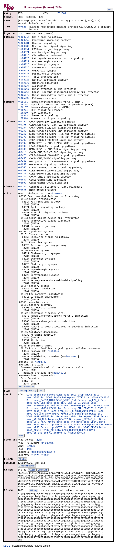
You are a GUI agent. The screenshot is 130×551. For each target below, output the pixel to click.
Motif (21, 436)
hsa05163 (23, 89)
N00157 (22, 131)
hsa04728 (23, 73)
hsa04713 (23, 55)
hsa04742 (23, 77)
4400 (29, 449)
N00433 (22, 158)
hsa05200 (23, 98)
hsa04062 (23, 40)
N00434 (22, 161)
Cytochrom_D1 (57, 433)
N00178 (22, 137)
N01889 (22, 180)
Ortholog (23, 391)
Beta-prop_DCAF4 (92, 425)
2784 (39, 440)
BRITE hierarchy (26, 387)
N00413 (22, 152)
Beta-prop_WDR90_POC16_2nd (44, 408)
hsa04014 (23, 37)
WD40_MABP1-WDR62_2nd (59, 414)
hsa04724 (23, 61)
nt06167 (23, 107)
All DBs (22, 459)
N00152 (22, 122)
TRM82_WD (47, 430)
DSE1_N (102, 408)
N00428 (22, 155)
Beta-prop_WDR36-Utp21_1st (74, 406)
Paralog (32, 391)
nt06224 (23, 110)
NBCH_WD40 (81, 411)
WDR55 (85, 403)
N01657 (22, 164)
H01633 (22, 190)
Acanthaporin (76, 433)
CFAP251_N (90, 408)
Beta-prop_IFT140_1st (83, 419)
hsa (20, 33)
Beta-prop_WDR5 (52, 395)
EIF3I (77, 403)
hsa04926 (23, 80)
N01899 (22, 183)
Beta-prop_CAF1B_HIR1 (40, 400)
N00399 (22, 140)
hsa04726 (23, 67)
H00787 (22, 187)
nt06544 (23, 118)
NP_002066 (47, 443)
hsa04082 (23, 46)
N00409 (22, 149)
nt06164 (23, 105)
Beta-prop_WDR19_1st (88, 414)
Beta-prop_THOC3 (81, 395)
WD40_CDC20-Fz (101, 397)
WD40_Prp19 (53, 397)
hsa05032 (23, 83)
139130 (30, 446)
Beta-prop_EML (73, 408)
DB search (42, 470)
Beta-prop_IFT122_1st (76, 397)
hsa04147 (53, 351)
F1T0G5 (45, 455)
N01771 (22, 177)
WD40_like (75, 427)
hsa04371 (23, 52)
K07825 (22, 27)
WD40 (66, 395)
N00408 (22, 146)
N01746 (22, 167)
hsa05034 (23, 86)
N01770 (22, 173)
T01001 (62, 13)
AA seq (32, 470)
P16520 (35, 455)
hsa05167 (23, 92)
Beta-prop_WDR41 (67, 416)
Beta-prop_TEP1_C (62, 411)
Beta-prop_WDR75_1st (54, 427)
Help (110, 9)
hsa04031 (72, 356)
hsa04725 (23, 64)
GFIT (41, 391)
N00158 (22, 134)
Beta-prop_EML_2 (88, 400)
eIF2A (77, 425)
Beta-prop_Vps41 (87, 422)
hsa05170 (23, 95)
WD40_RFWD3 (91, 427)
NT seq (33, 491)
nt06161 (23, 102)
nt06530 (23, 113)
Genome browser (27, 466)
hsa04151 (23, 49)
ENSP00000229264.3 (43, 452)
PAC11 (92, 411)
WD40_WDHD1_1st (66, 400)
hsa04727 (23, 70)
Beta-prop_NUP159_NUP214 (71, 430)
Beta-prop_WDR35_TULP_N (56, 425)
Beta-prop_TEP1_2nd (59, 403)
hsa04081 (23, 43)
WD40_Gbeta (33, 395)
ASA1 (44, 422)
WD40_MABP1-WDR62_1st (40, 416)
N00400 (22, 143)
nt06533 (23, 115)
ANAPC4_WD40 (101, 406)
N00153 (22, 125)
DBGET (7, 546)
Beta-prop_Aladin (37, 411)
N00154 (22, 128)
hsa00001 (57, 193)
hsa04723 (23, 58)
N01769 (22, 170)
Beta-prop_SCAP (89, 416)
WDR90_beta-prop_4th (61, 422)
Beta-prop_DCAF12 (56, 419)
